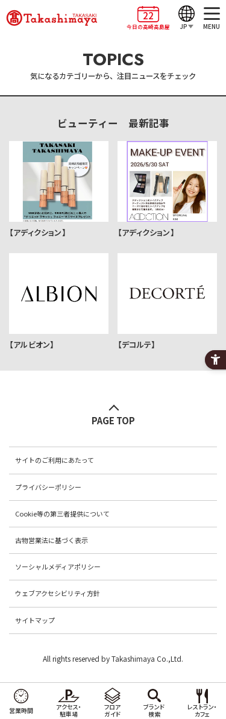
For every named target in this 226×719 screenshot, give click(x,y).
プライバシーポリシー (48, 487)
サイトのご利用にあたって (54, 460)
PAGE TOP (113, 420)
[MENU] (211, 18)
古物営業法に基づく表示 (51, 540)
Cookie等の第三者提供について (62, 513)
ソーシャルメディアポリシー (58, 566)
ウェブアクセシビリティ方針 (57, 593)
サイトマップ (35, 620)
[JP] (186, 18)
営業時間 (21, 710)
